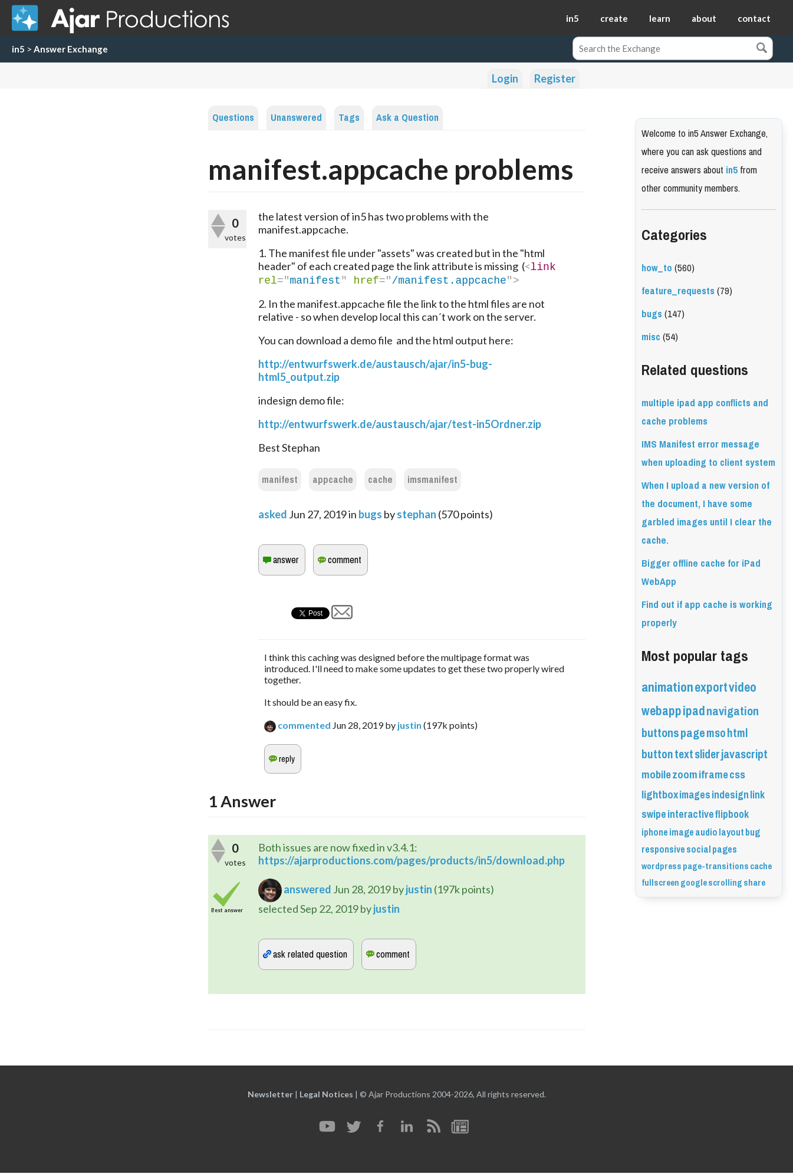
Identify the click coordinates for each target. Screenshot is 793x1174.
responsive (663, 849)
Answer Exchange (71, 49)
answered (307, 890)
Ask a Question (407, 117)
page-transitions (716, 866)
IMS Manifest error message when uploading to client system (708, 453)
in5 (572, 18)
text (683, 754)
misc (650, 337)
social (698, 849)
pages (724, 849)
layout (731, 832)
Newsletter (270, 1095)
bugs (370, 515)
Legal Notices (326, 1095)
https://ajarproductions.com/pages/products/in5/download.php (411, 861)
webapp (661, 710)
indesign (730, 794)
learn (659, 18)
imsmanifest (432, 481)
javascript (744, 754)
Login (505, 78)
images (694, 794)
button (657, 754)
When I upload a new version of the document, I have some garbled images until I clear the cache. (706, 513)
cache (380, 481)
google (693, 882)
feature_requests (678, 291)
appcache (332, 481)
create (614, 18)
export (711, 687)
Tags (349, 117)
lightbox (659, 795)
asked (272, 515)
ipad (694, 710)
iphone (654, 832)
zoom (684, 775)
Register (554, 78)
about (704, 18)
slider (707, 754)
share (754, 882)
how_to (656, 268)
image (681, 832)
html (737, 733)
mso (716, 733)
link (757, 794)
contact (754, 18)
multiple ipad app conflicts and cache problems (704, 412)
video (742, 687)
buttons (660, 733)
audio (706, 832)
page (692, 733)
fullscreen (660, 882)
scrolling (725, 882)
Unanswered (296, 117)
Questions (233, 117)
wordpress (661, 866)
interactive (690, 814)
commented (304, 726)
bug (752, 832)
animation (667, 687)
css (737, 775)
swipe (653, 814)
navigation (732, 711)
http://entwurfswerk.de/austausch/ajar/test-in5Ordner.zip (399, 425)
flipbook (732, 814)
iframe (713, 775)
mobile (656, 775)
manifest (280, 481)
